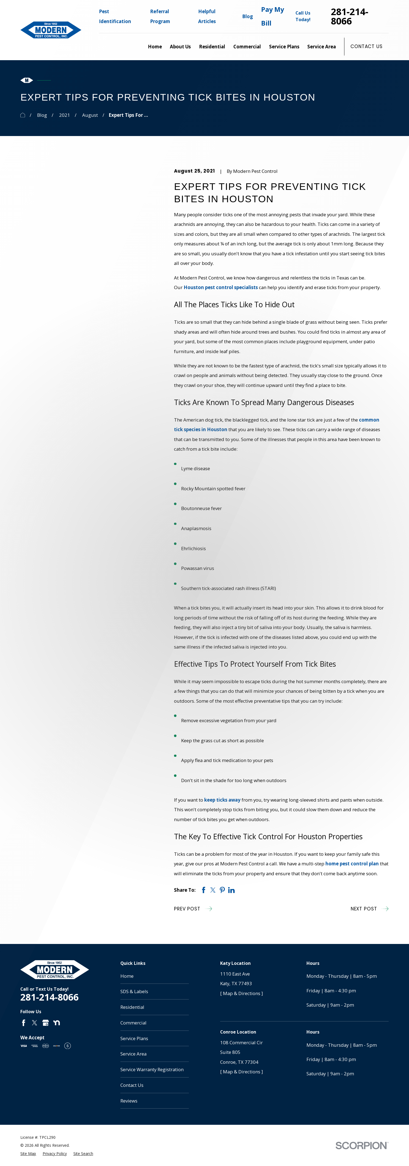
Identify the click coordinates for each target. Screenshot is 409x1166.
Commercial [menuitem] (247, 46)
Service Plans (134, 1038)
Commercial (133, 1023)
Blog (247, 16)
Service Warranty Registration (152, 1069)
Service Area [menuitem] (321, 46)
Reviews (128, 1101)
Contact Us (366, 46)
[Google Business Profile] (45, 1023)
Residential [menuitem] (212, 46)
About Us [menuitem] (180, 46)
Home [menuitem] (155, 46)
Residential (132, 1007)
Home (127, 976)
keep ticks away (222, 800)
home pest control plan (352, 863)
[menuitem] (28, 1154)
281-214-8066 (349, 16)
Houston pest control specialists (221, 287)
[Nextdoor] (56, 1023)
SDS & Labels (134, 991)
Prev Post (193, 908)
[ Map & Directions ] (241, 993)
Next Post (370, 908)
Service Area (133, 1054)
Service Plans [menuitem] (284, 46)
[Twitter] (34, 1023)
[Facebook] (23, 1023)
